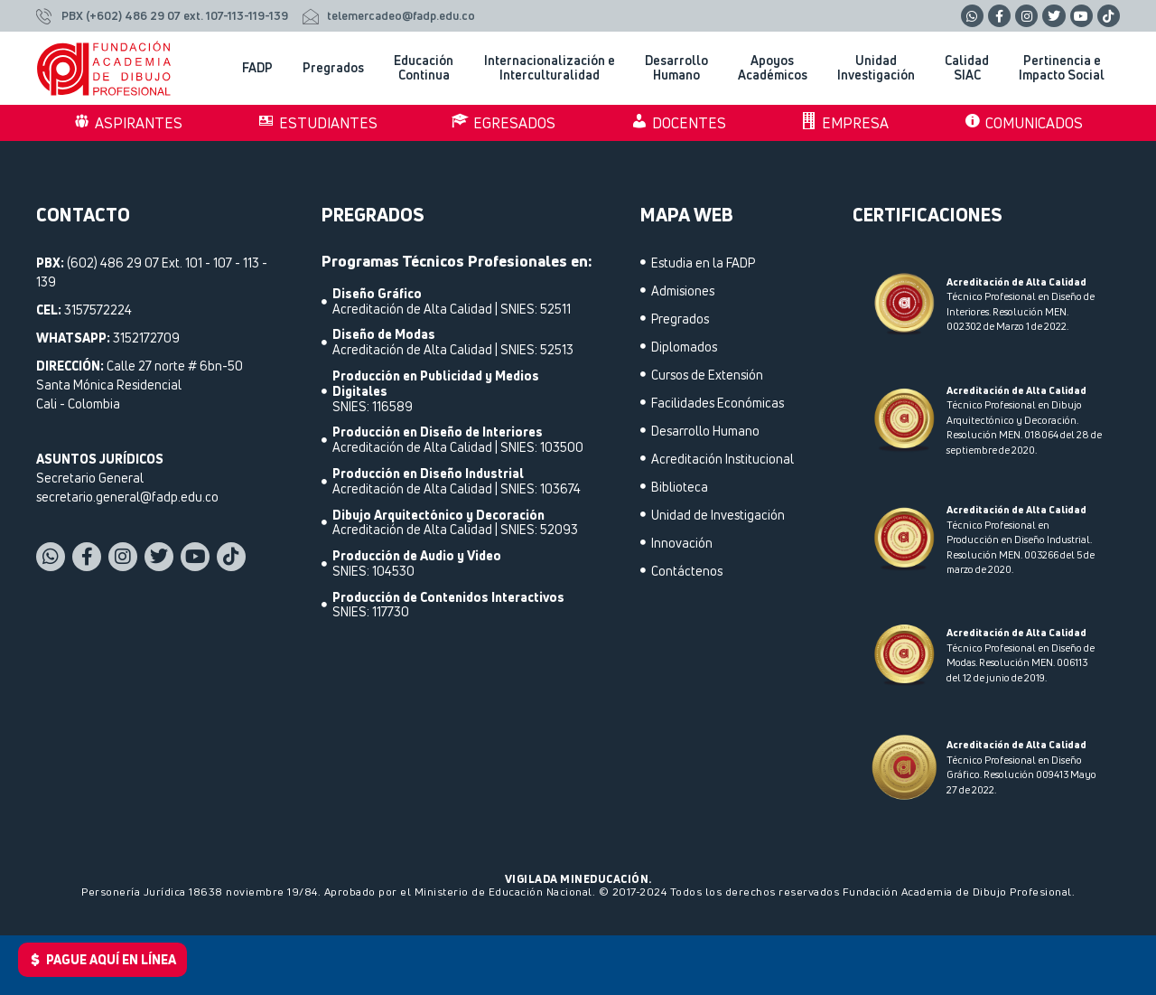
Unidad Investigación (876, 68)
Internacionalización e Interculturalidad (549, 68)
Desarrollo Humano (676, 68)
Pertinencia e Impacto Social (1062, 68)
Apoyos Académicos (772, 68)
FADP (257, 67)
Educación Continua (423, 68)
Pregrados (333, 67)
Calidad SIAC (967, 68)
